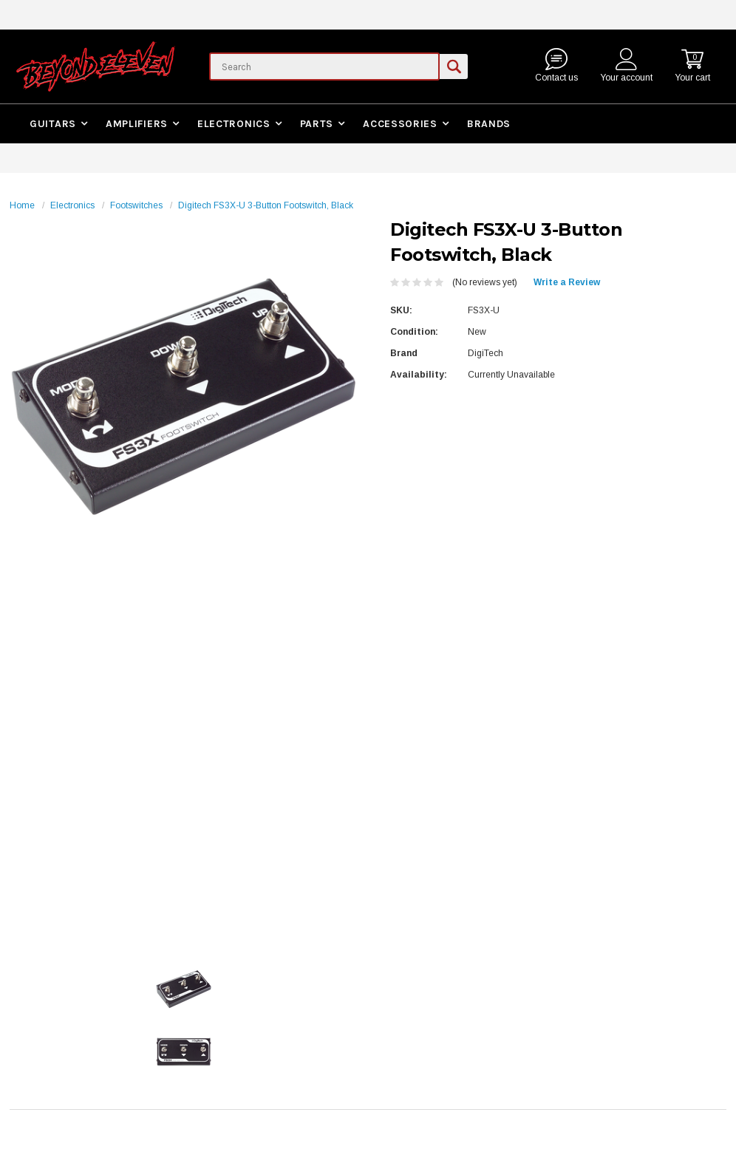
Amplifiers (137, 123)
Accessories (400, 123)
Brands (489, 123)
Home (22, 205)
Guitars (53, 123)
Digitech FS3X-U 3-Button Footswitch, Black (265, 205)
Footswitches (136, 205)
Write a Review (567, 282)
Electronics (233, 123)
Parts (317, 123)
